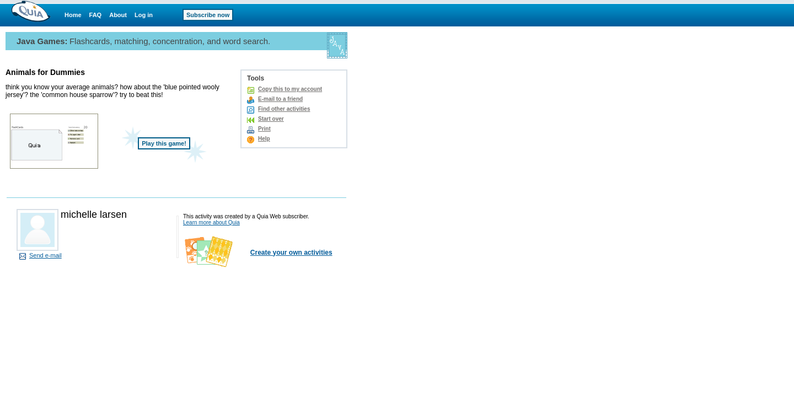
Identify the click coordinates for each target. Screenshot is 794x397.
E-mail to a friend (280, 99)
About (118, 15)
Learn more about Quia (211, 222)
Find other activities (284, 109)
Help (264, 139)
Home (73, 15)
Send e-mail (45, 255)
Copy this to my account (290, 89)
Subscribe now (207, 15)
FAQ (95, 15)
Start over (271, 119)
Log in (144, 15)
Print (264, 129)
